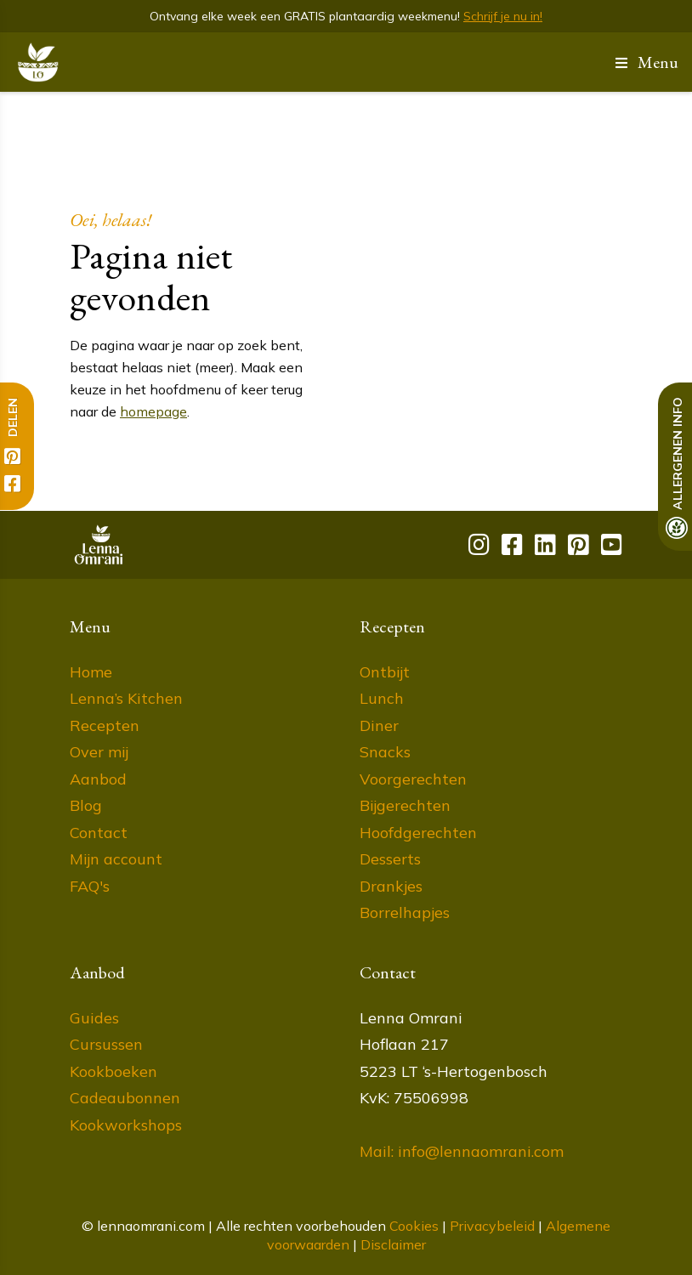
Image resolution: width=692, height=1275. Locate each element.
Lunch (382, 698)
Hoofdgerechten (418, 832)
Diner (379, 725)
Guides (94, 1018)
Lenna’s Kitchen (126, 698)
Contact (99, 832)
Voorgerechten (413, 779)
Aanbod (98, 779)
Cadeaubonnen (125, 1098)
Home (91, 672)
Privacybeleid (492, 1225)
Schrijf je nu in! (502, 16)
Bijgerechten (405, 805)
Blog (86, 805)
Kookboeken (113, 1071)
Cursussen (106, 1044)
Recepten (104, 725)
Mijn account (116, 859)
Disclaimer (393, 1244)
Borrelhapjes (405, 912)
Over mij (99, 752)
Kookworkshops (126, 1125)
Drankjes (391, 886)
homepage (153, 411)
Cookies (414, 1225)
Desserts (390, 859)
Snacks (385, 752)
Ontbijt (385, 672)
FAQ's (90, 886)
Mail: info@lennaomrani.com (462, 1151)
